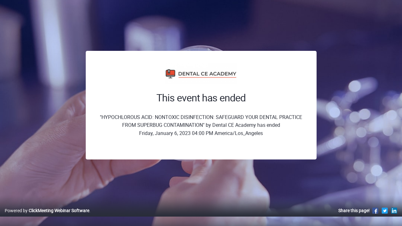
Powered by (47, 217)
